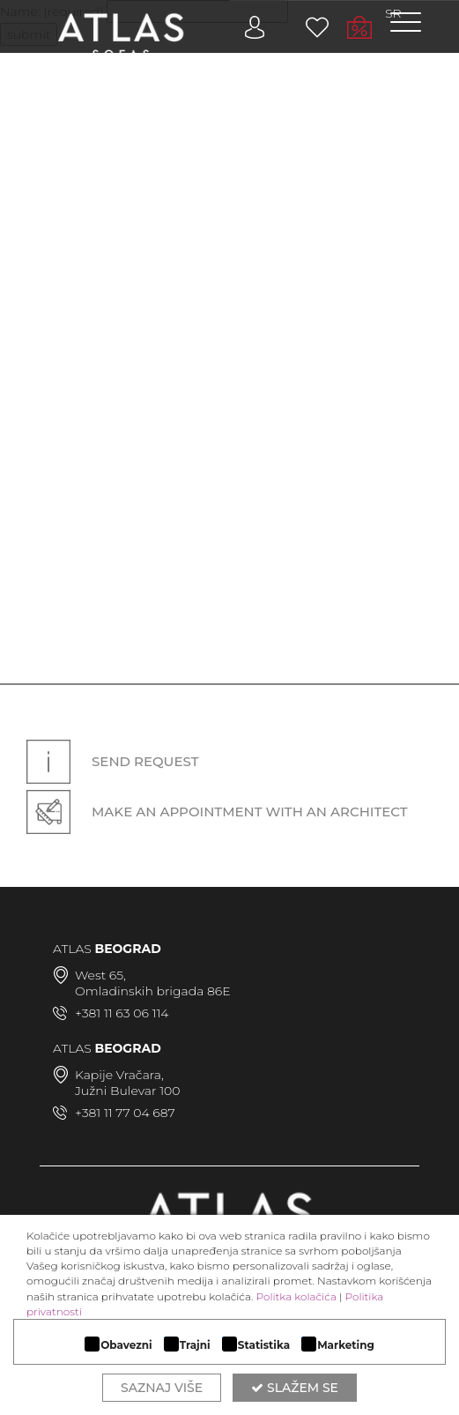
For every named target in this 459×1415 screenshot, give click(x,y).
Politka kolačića (296, 1296)
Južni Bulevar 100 (128, 1090)
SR (393, 13)
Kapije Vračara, (119, 1075)
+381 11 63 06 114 (121, 1013)
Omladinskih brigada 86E (153, 991)
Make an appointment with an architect (217, 811)
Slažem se (294, 1388)
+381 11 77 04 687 (125, 1113)
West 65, (100, 975)
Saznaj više (162, 1388)
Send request (112, 762)
